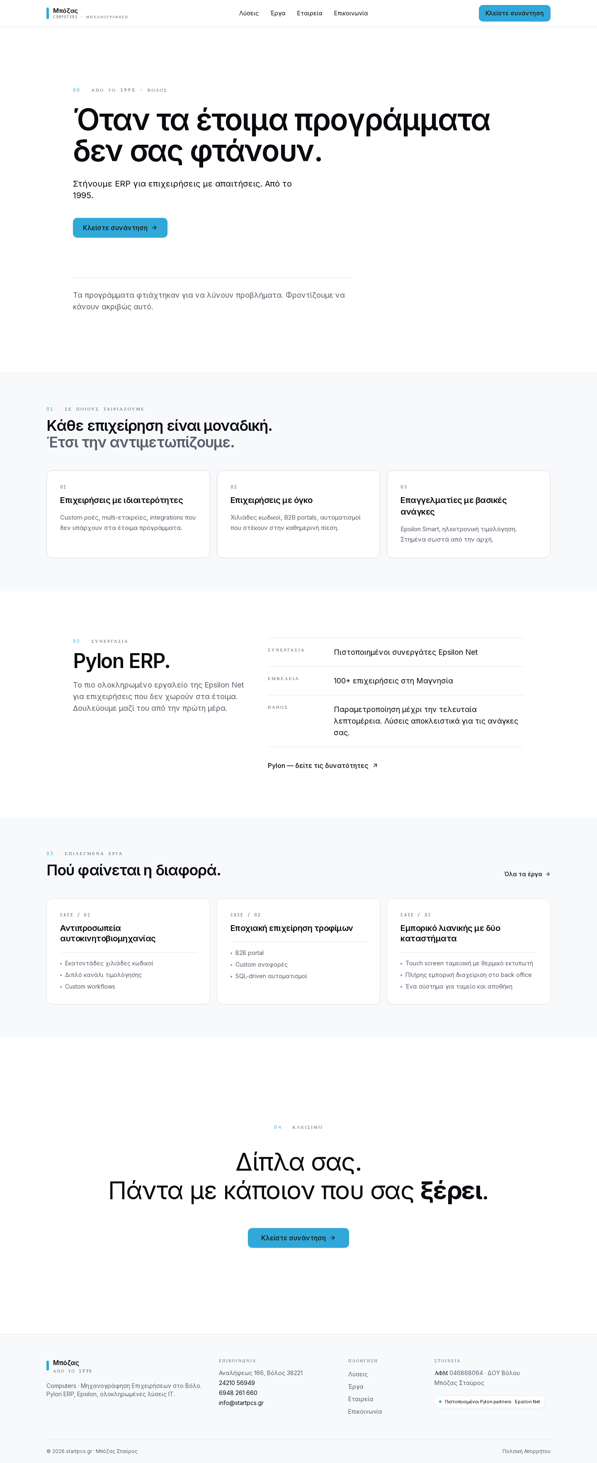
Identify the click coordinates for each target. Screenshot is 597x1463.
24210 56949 (237, 1382)
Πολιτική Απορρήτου (526, 1451)
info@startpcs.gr (241, 1402)
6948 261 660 (238, 1392)
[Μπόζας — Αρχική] (87, 13)
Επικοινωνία (351, 13)
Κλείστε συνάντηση (514, 13)
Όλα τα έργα (527, 873)
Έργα (278, 13)
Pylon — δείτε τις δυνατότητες (323, 765)
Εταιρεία (310, 13)
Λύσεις (249, 13)
